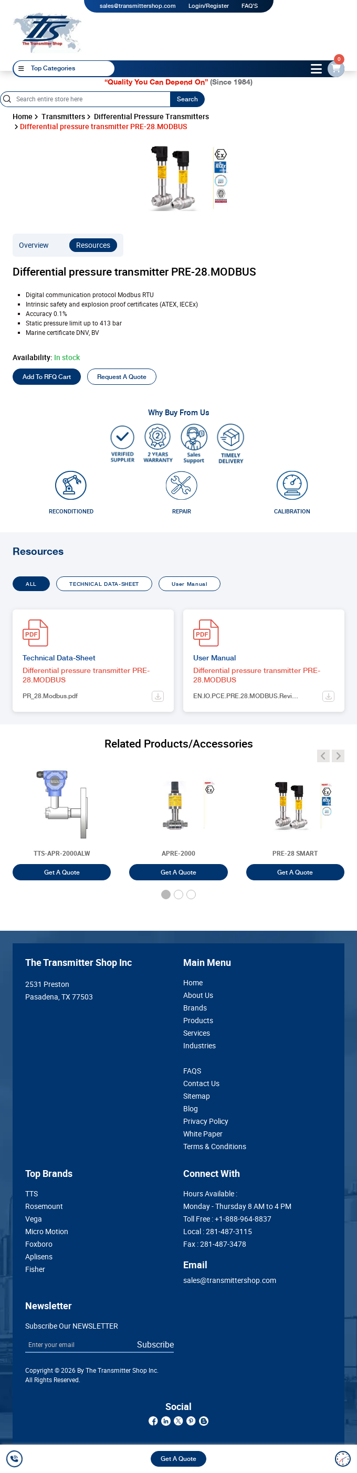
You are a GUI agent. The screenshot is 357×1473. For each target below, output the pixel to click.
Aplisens (38, 1256)
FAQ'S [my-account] (250, 6)
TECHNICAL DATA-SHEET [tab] (104, 584)
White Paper (203, 1134)
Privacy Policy (205, 1121)
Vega (33, 1219)
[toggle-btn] (316, 68)
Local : (217, 1231)
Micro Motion (46, 1231)
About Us (198, 995)
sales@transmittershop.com (138, 6)
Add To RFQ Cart (47, 377)
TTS (31, 1193)
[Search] (85, 99)
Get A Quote (178, 1459)
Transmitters (63, 116)
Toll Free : (227, 1219)
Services (196, 1033)
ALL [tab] (31, 584)
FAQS (192, 1071)
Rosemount (44, 1206)
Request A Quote (121, 377)
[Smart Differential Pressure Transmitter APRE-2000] (178, 816)
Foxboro (38, 1244)
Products (198, 1020)
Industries (199, 1045)
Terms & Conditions (214, 1146)
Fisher (35, 1269)
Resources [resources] (93, 245)
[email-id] (336, 68)
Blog (190, 1108)
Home (23, 116)
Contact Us (201, 1083)
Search (187, 99)
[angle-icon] (323, 756)
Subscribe (155, 1344)
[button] (166, 894)
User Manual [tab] (189, 584)
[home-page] (47, 32)
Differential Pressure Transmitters (151, 116)
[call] (16, 1458)
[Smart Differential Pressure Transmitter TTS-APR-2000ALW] (62, 816)
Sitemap (196, 1096)
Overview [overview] (34, 245)
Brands (195, 1008)
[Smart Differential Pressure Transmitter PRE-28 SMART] (295, 816)
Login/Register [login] (208, 6)
